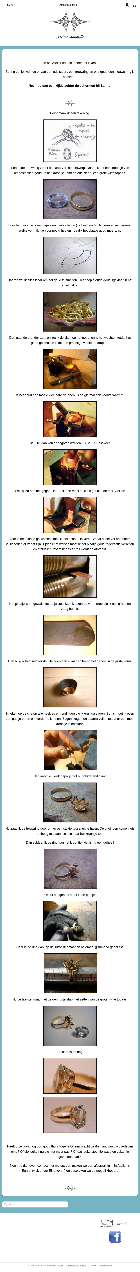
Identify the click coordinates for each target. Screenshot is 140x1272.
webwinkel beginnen (78, 1265)
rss (66, 1265)
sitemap (60, 1265)
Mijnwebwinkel (106, 1265)
